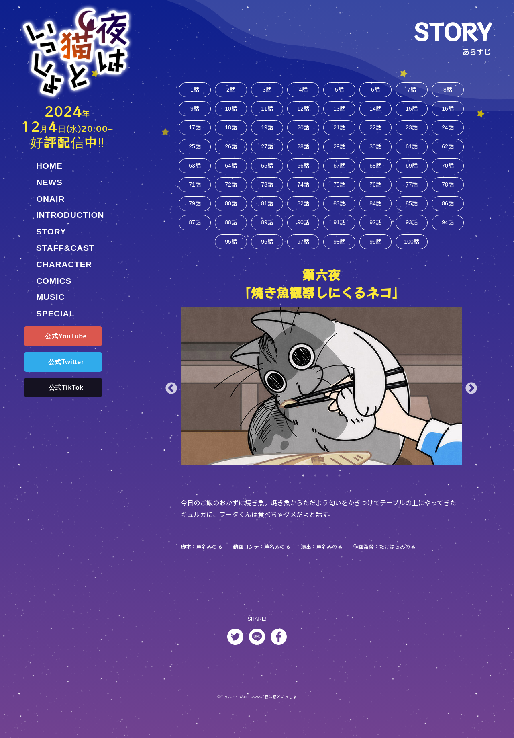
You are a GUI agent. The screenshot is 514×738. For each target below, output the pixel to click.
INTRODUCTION (70, 214)
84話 (375, 212)
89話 (267, 233)
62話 (448, 151)
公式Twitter (66, 362)
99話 (375, 253)
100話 (411, 253)
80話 (231, 212)
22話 (375, 130)
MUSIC (50, 296)
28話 (303, 151)
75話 (339, 192)
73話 (267, 192)
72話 (231, 192)
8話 (448, 90)
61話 (411, 151)
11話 (267, 110)
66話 (303, 171)
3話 (267, 90)
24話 (448, 130)
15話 (411, 110)
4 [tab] (339, 488)
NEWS (49, 182)
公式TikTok (66, 387)
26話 (231, 151)
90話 (303, 233)
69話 (411, 171)
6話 (376, 90)
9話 (195, 110)
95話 (231, 253)
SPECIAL (55, 313)
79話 (195, 212)
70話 (448, 171)
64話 (231, 171)
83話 (339, 212)
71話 (195, 192)
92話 (375, 233)
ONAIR (50, 198)
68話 (375, 171)
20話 (303, 130)
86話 (448, 212)
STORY (51, 231)
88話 (231, 233)
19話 (267, 130)
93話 (411, 233)
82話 (303, 212)
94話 (448, 233)
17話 (195, 130)
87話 (195, 233)
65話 (267, 171)
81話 (267, 212)
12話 (303, 110)
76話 (375, 192)
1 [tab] (303, 488)
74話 (303, 192)
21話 (339, 130)
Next (471, 401)
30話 (375, 151)
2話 (231, 90)
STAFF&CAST (65, 247)
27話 (267, 151)
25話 (195, 151)
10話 (231, 110)
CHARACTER (64, 264)
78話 (448, 192)
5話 (340, 90)
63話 (195, 171)
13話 (339, 110)
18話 (231, 130)
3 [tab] (327, 488)
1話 (195, 90)
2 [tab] (315, 488)
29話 (339, 151)
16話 (448, 110)
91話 (339, 233)
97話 (303, 253)
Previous (171, 401)
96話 (267, 253)
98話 (339, 253)
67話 (339, 171)
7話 (412, 90)
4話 (303, 90)
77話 (411, 192)
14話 (375, 110)
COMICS (53, 280)
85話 (411, 212)
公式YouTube (66, 336)
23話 (411, 130)
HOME (49, 165)
